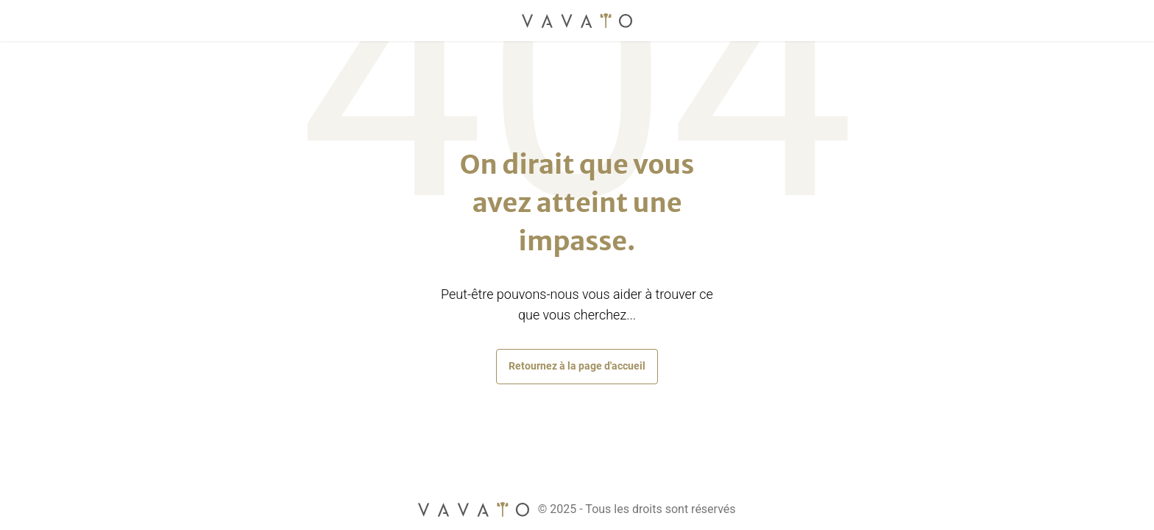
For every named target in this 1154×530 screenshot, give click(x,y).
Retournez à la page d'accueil (577, 366)
